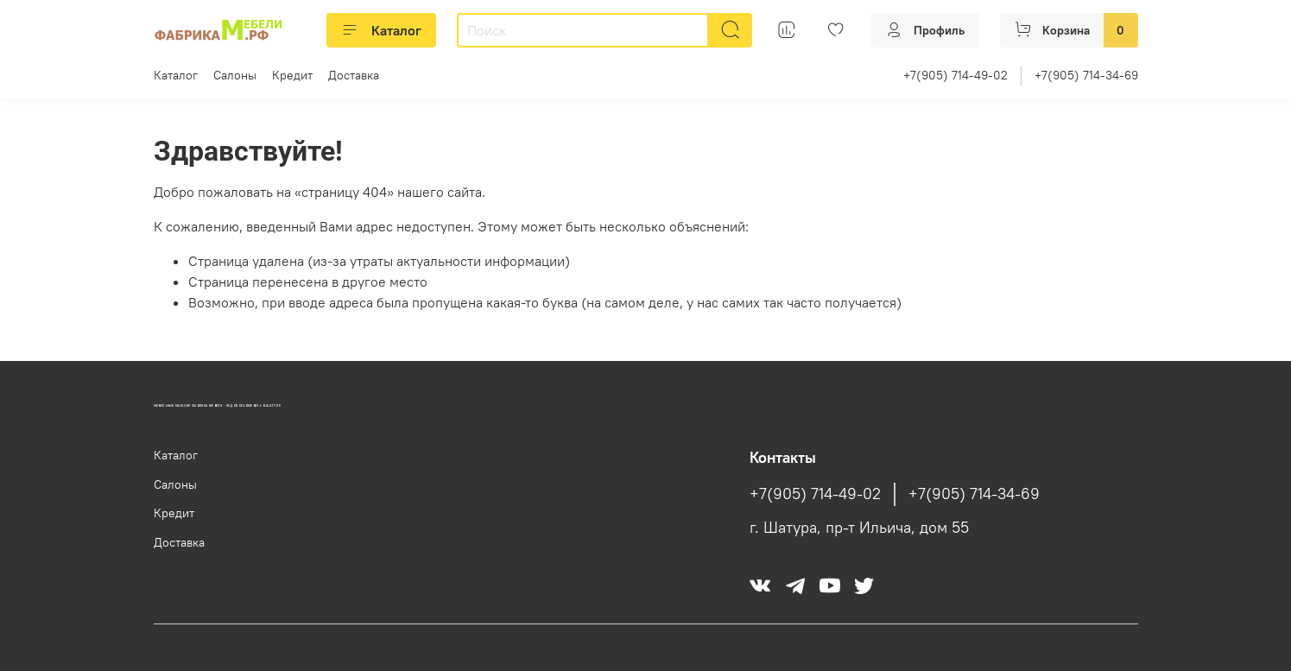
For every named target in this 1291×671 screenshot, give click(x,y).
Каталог (381, 30)
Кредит (292, 75)
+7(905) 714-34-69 (1086, 75)
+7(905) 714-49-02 (955, 75)
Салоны (234, 75)
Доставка (353, 75)
